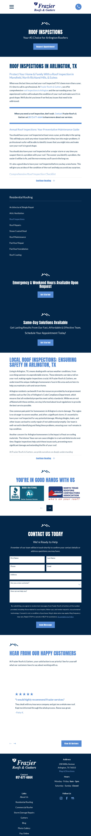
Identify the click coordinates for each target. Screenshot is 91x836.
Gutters (24, 818)
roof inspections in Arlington (35, 90)
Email (49, 567)
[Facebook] (66, 798)
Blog (24, 823)
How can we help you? (19, 591)
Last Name (51, 558)
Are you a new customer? (20, 583)
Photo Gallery (24, 828)
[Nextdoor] (72, 798)
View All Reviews (71, 743)
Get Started (45, 294)
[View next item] (49, 508)
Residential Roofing (24, 802)
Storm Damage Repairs (24, 813)
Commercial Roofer (24, 807)
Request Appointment (45, 46)
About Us (24, 797)
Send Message (45, 625)
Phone (13, 567)
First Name (14, 558)
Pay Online (24, 834)
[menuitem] (45, 207)
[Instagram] (61, 798)
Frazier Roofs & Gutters (51, 87)
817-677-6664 (24, 777)
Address (14, 575)
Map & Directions (67, 771)
